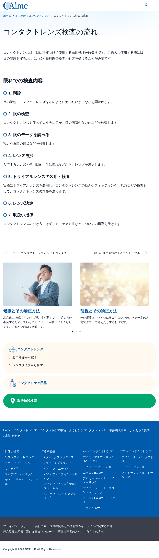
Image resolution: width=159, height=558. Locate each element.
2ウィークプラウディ (57, 463)
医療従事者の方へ (69, 531)
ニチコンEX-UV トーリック (99, 500)
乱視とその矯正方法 (98, 311)
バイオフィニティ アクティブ (60, 496)
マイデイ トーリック (19, 474)
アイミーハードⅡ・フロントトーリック (98, 490)
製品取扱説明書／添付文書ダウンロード (29, 531)
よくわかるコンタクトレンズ (32, 15)
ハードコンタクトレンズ (97, 452)
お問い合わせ (11, 435)
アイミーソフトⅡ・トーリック (137, 475)
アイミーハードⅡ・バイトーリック (98, 480)
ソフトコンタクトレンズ (135, 452)
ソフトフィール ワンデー (21, 457)
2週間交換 (48, 452)
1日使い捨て (11, 452)
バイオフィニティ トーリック (61, 476)
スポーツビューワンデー (20, 463)
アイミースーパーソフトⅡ (137, 459)
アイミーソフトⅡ (133, 467)
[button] (146, 5)
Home (7, 430)
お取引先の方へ (94, 531)
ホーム (7, 15)
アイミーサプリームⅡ (97, 467)
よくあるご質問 (140, 430)
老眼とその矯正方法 (21, 311)
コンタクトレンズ (25, 430)
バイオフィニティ (56, 468)
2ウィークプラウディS (58, 457)
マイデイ (11, 468)
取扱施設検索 (117, 430)
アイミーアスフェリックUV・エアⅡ (98, 459)
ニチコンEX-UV (93, 472)
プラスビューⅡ (93, 507)
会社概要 (40, 526)
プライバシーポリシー (17, 526)
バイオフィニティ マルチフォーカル (61, 486)
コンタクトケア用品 (53, 430)
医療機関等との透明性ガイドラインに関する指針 (81, 526)
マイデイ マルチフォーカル (22, 482)
